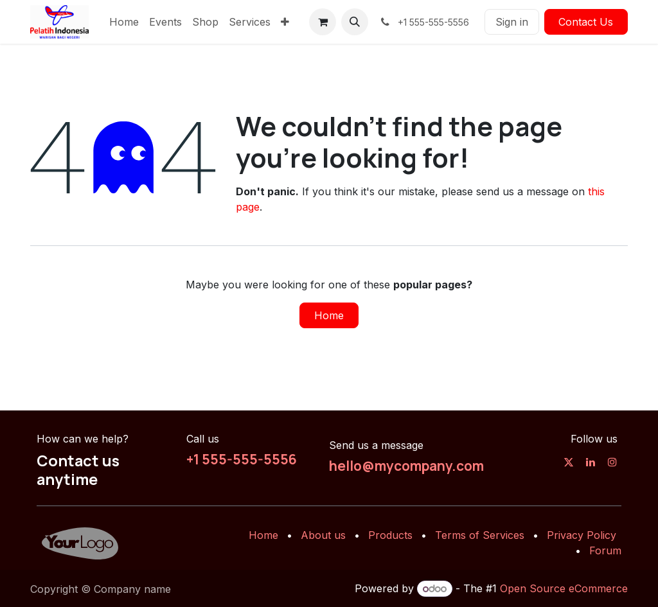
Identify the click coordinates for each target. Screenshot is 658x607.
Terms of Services (479, 535)
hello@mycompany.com (406, 466)
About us (323, 535)
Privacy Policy (581, 535)
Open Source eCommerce (564, 588)
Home (329, 315)
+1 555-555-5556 (241, 459)
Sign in (511, 21)
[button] (354, 21)
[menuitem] (124, 22)
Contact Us (585, 21)
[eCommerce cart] (322, 21)
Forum (605, 550)
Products (390, 535)
